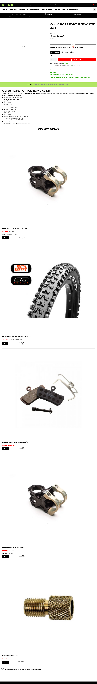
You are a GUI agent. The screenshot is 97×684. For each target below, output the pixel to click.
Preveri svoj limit (77, 14)
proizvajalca (66, 64)
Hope (70, 66)
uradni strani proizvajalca (24, 124)
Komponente (23, 9)
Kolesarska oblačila (43, 9)
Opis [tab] (30, 85)
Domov (4, 17)
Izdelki (9, 17)
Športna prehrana (56, 9)
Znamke (75, 9)
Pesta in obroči (24, 17)
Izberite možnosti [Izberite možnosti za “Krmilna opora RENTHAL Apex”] (12, 559)
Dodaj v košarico (80, 60)
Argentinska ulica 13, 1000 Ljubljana (59, 5)
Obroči (30, 17)
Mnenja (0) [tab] (64, 85)
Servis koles (67, 9)
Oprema (32, 9)
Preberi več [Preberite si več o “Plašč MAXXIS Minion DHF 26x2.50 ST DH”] (9, 344)
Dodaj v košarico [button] (11, 664)
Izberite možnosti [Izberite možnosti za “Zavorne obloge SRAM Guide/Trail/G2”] (12, 450)
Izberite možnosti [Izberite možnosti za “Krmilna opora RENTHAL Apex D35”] (12, 238)
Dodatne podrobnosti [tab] (45, 85)
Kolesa (14, 9)
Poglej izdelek (92, 238)
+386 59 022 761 (25, 4)
